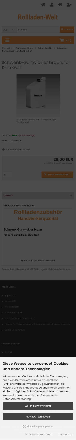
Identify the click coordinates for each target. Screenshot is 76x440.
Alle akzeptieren (38, 406)
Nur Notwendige (38, 416)
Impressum (65, 434)
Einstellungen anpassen (38, 426)
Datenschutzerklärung (39, 434)
